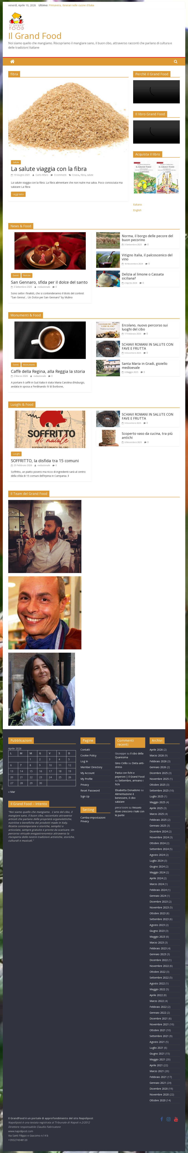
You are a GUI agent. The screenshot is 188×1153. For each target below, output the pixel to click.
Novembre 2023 (159, 907)
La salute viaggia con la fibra (49, 169)
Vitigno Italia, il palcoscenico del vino (147, 257)
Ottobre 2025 (158, 784)
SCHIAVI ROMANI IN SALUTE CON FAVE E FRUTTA (147, 346)
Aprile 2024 (156, 878)
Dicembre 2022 (159, 960)
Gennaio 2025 (158, 825)
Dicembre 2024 (159, 831)
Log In (84, 761)
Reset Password (90, 790)
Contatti (85, 749)
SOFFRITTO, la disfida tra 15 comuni (45, 460)
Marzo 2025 (157, 813)
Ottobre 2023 (158, 913)
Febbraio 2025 (158, 819)
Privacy (84, 784)
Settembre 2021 (159, 1036)
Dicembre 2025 (159, 773)
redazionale (44, 286)
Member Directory (91, 767)
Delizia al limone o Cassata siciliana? (143, 276)
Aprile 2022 (156, 995)
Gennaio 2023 (158, 954)
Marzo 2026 (157, 755)
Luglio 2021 (156, 1047)
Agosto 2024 (157, 854)
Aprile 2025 (156, 808)
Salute (16, 162)
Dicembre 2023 (159, 901)
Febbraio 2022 (158, 1006)
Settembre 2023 (159, 919)
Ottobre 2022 (158, 971)
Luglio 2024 (156, 860)
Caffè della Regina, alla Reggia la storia (48, 371)
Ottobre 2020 (158, 1100)
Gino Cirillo (121, 763)
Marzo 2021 (157, 1071)
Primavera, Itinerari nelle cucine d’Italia (71, 5)
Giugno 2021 (157, 1053)
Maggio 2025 (157, 802)
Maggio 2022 (157, 989)
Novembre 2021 (159, 1024)
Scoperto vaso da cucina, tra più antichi (147, 435)
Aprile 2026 (156, 749)
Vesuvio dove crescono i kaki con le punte (129, 811)
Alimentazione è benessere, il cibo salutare (125, 797)
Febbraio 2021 (158, 1076)
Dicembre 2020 (159, 1088)
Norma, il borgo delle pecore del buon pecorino (147, 238)
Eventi (16, 275)
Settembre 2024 (159, 849)
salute (90, 174)
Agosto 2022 (157, 983)
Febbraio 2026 (158, 761)
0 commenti (58, 174)
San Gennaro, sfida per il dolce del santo (49, 282)
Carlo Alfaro (42, 174)
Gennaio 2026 (158, 767)
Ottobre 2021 (158, 1030)
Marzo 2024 (157, 884)
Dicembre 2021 (159, 1018)
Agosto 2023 (157, 924)
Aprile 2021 (156, 1065)
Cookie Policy (88, 755)
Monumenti (29, 364)
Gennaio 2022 (158, 1012)
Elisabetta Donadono (127, 790)
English (137, 210)
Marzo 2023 (157, 942)
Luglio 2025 (156, 796)
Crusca (75, 174)
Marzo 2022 (157, 1000)
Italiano (137, 204)
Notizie (27, 275)
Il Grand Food (35, 35)
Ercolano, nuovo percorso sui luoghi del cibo (145, 327)
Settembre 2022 (159, 977)
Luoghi (16, 453)
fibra (83, 174)
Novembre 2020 (159, 1094)
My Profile (86, 778)
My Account (87, 773)
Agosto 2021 (157, 1041)
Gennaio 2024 (158, 895)
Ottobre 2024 (158, 843)
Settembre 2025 (159, 790)
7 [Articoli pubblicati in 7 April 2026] (20, 765)
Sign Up (84, 796)
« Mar (11, 791)
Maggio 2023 (157, 936)
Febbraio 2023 (158, 948)
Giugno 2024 (157, 866)
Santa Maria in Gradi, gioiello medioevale (144, 365)
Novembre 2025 (159, 778)
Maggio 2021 (157, 1059)
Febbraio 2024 (158, 889)
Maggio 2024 (157, 872)
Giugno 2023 (157, 930)
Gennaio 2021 (158, 1082)
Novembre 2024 (159, 837)
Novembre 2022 (159, 965)
